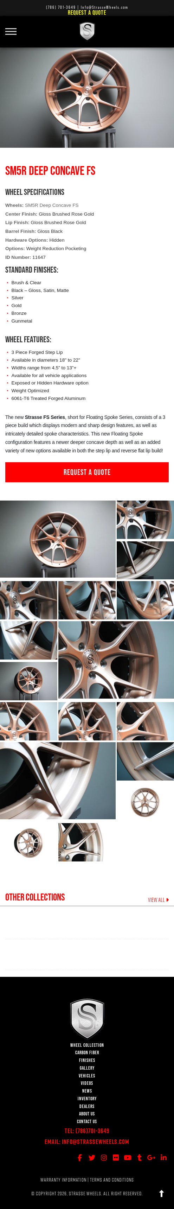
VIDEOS (87, 1083)
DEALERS (87, 1106)
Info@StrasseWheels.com (95, 1141)
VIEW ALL (158, 900)
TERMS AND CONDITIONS (112, 1180)
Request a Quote (87, 12)
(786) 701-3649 (61, 7)
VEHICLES (87, 1075)
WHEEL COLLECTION (87, 1045)
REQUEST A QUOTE (87, 472)
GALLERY (87, 1068)
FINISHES (87, 1060)
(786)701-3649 (93, 1130)
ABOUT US (87, 1113)
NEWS (87, 1091)
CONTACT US (87, 1121)
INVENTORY (87, 1098)
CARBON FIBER (87, 1052)
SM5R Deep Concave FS (52, 205)
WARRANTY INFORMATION (63, 1180)
